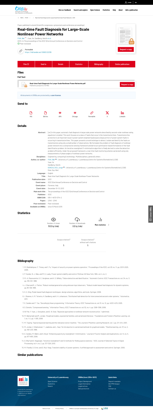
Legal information (85, 384)
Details (60, 64)
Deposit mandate (115, 381)
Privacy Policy (59, 408)
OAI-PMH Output (114, 384)
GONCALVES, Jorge (56, 167)
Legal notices (83, 386)
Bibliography (98, 64)
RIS (31, 116)
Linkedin (122, 116)
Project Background (85, 381)
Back (22, 17)
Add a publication (131, 10)
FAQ (110, 386)
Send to (43, 64)
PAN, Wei (52, 159)
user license (56, 95)
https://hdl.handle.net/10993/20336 (38, 52)
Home (26, 17)
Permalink (91, 116)
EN (136, 2)
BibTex (45, 116)
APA (60, 116)
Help (114, 10)
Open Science (95, 10)
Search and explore (81, 10)
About (121, 10)
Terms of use (46, 408)
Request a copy (126, 49)
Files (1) (26, 64)
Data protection (84, 389)
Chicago (75, 116)
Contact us (113, 389)
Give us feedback (65, 10)
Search (51, 386)
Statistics (106, 10)
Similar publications (122, 64)
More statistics (100, 225)
